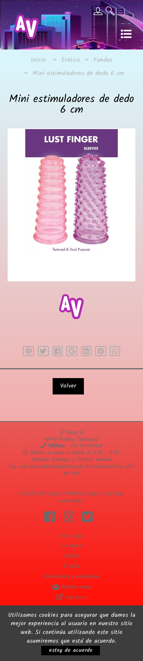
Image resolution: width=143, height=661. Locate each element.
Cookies (71, 556)
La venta (71, 546)
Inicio (38, 60)
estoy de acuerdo (70, 650)
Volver (68, 386)
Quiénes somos (71, 587)
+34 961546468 (86, 446)
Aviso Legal (71, 536)
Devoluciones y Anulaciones (71, 577)
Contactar (71, 598)
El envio (71, 566)
